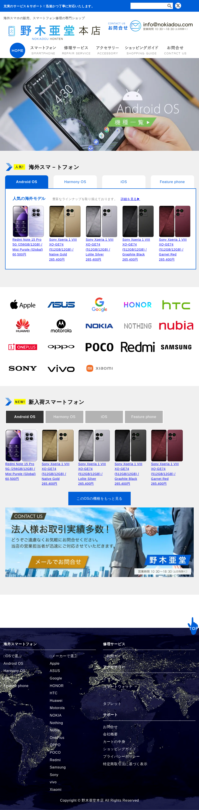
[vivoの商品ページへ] (61, 368)
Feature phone (172, 182)
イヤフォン (112, 679)
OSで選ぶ (14, 656)
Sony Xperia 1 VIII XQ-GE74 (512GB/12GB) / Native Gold (63, 249)
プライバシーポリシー (121, 756)
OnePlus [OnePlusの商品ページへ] (57, 738)
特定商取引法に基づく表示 (125, 764)
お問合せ (110, 727)
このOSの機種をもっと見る (99, 498)
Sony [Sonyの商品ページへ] (54, 775)
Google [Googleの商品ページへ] (56, 678)
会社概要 (110, 734)
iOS (124, 182)
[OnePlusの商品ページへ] (22, 347)
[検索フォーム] (151, 6)
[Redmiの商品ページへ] (138, 347)
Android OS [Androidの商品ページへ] (13, 663)
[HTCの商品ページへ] (176, 304)
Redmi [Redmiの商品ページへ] (55, 760)
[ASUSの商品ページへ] (61, 304)
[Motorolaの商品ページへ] (61, 325)
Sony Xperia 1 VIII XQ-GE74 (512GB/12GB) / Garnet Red (173, 249)
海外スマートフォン (20, 644)
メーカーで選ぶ (65, 656)
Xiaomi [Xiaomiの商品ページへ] (55, 789)
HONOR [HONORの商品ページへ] (57, 686)
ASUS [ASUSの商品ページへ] (55, 671)
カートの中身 (114, 742)
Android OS (26, 182)
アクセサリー (114, 667)
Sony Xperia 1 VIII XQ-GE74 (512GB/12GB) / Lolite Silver (99, 249)
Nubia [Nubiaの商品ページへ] (55, 730)
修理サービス (114, 644)
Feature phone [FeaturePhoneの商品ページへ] (16, 686)
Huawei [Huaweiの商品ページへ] (56, 700)
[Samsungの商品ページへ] (176, 347)
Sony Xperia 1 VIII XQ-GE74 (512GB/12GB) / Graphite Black (136, 249)
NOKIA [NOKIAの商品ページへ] (55, 715)
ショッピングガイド (119, 749)
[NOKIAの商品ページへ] (99, 325)
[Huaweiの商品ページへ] (22, 325)
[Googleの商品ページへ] (99, 304)
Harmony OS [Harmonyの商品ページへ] (14, 671)
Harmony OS (75, 182)
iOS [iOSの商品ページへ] (7, 678)
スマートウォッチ (118, 686)
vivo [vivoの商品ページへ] (53, 782)
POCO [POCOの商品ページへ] (55, 752)
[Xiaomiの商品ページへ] (99, 368)
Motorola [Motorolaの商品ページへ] (57, 708)
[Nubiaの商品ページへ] (176, 325)
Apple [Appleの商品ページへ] (54, 663)
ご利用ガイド (114, 656)
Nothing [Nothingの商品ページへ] (56, 723)
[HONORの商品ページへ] (138, 304)
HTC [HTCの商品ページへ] (53, 693)
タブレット (112, 704)
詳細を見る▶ (130, 199)
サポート (110, 715)
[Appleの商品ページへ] (22, 304)
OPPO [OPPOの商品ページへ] (55, 745)
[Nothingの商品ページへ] (138, 325)
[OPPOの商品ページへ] (61, 347)
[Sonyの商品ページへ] (22, 368)
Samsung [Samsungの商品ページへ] (58, 767)
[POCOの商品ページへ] (99, 347)
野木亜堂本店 (93, 800)
